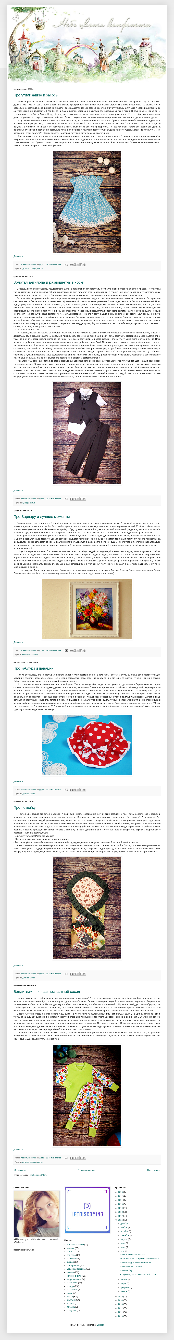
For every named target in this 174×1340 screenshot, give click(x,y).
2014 (120, 1300)
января (124, 1291)
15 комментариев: (54, 1158)
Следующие (20, 1170)
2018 (120, 1212)
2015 (120, 1296)
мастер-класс (73, 1265)
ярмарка (71, 1307)
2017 (120, 1216)
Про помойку (25, 807)
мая (123, 1251)
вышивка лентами (30, 654)
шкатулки (71, 1300)
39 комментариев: (54, 264)
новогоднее (72, 1283)
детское (25, 268)
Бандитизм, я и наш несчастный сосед (47, 991)
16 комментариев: (54, 974)
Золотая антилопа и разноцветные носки (49, 282)
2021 (120, 1200)
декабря (125, 1223)
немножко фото (74, 1276)
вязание (70, 1248)
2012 (120, 1308)
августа (124, 1239)
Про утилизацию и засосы (36, 95)
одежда (33, 268)
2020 (120, 1204)
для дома (71, 1255)
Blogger (100, 1325)
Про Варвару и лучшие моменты (42, 516)
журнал (70, 1262)
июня (123, 1247)
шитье (40, 268)
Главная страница (86, 1170)
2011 (120, 1312)
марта (124, 1283)
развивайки (72, 1289)
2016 (120, 1220)
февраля (125, 1287)
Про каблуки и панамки (33, 668)
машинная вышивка (76, 1269)
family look (71, 1310)
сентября (125, 1235)
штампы (70, 1303)
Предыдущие (153, 1170)
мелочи (70, 1272)
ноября (124, 1227)
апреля (124, 1279)
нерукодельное (74, 1279)
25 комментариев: (54, 499)
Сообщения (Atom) (38, 1175)
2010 (120, 1316)
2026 (120, 1192)
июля (123, 1243)
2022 (120, 1196)
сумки (69, 1293)
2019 (120, 1208)
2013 (120, 1304)
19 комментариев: (54, 650)
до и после (72, 1258)
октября (125, 1231)
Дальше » (18, 256)
